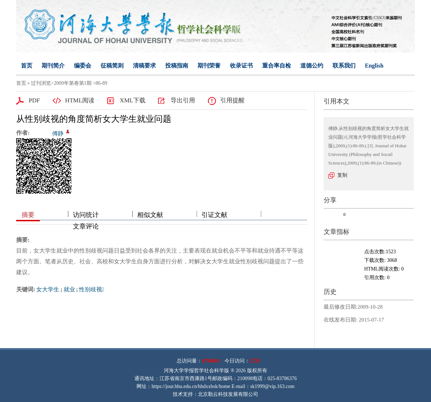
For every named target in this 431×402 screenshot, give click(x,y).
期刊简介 (53, 66)
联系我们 (344, 66)
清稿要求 (144, 66)
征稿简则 (112, 66)
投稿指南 (176, 66)
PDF (34, 100)
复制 (342, 175)
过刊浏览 (41, 83)
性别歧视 (91, 289)
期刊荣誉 (209, 66)
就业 (69, 289)
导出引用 (183, 100)
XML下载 (132, 100)
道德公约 (311, 66)
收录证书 (241, 66)
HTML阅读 (79, 100)
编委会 (82, 66)
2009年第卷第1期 (73, 83)
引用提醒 (232, 100)
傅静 (58, 133)
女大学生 (47, 289)
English (374, 66)
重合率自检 (276, 66)
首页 (26, 66)
